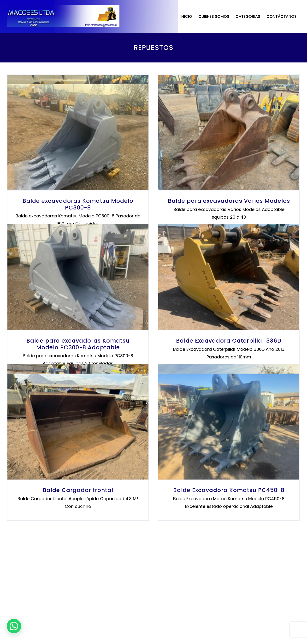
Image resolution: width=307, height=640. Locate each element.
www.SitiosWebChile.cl (169, 634)
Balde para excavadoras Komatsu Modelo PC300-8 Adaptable (175, 334)
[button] (14, 626)
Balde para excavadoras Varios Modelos (82, 328)
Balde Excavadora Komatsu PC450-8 (81, 601)
